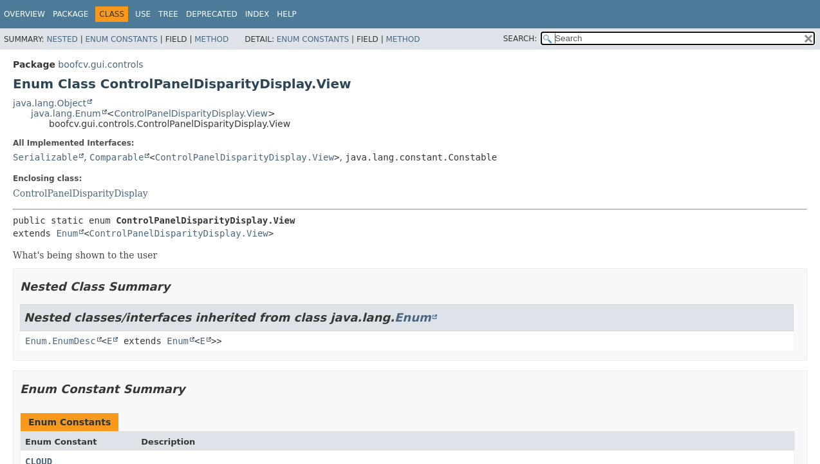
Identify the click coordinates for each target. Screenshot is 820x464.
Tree (168, 14)
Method (211, 39)
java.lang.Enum (66, 113)
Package (70, 14)
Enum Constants (121, 39)
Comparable (116, 157)
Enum (67, 233)
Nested (61, 39)
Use (143, 14)
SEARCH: (520, 38)
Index (257, 14)
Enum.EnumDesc (60, 341)
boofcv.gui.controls (100, 64)
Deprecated (212, 14)
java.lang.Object (49, 103)
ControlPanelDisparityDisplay (80, 193)
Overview (24, 14)
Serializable (45, 157)
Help (287, 14)
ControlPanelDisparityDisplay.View (191, 113)
